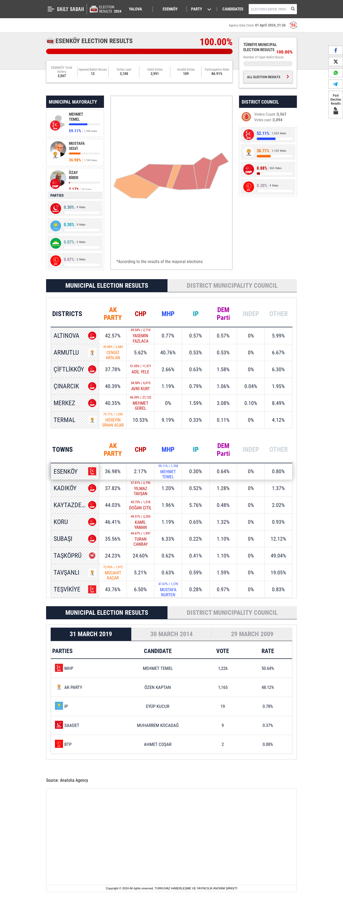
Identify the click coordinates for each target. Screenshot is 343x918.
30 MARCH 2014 (171, 634)
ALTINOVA (66, 336)
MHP (168, 314)
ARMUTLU (66, 352)
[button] (138, 9)
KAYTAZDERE (71, 505)
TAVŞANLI (66, 572)
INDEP (251, 314)
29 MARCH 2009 (252, 634)
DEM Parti (223, 314)
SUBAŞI (63, 539)
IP (196, 314)
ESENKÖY (66, 471)
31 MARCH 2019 (91, 634)
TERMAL (64, 420)
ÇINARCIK (66, 386)
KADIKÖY (65, 488)
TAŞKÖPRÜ (67, 556)
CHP (140, 314)
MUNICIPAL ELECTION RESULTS (106, 285)
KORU (61, 522)
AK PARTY (113, 314)
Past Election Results (336, 104)
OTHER (278, 314)
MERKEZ (64, 403)
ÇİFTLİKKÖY (69, 369)
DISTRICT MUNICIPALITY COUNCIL (232, 285)
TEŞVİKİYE (67, 589)
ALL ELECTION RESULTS (268, 77)
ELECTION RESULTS (110, 9)
